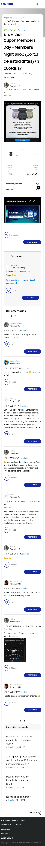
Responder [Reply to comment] (31, 298)
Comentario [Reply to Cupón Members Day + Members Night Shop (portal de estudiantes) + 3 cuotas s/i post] (32, 242)
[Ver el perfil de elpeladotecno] (15, 361)
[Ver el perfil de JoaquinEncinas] (16, 581)
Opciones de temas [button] (37, 24)
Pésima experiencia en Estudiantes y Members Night (18, 780)
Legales (4, 834)
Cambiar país (7, 838)
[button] (37, 84)
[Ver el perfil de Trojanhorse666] (16, 323)
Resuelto (21, 30)
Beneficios (8, 96)
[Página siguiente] (20, 316)
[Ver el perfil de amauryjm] (13, 399)
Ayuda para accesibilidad (12, 820)
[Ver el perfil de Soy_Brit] (14, 265)
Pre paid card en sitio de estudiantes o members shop (19, 740)
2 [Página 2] (15, 316)
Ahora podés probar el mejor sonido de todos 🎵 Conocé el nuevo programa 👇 (22, 760)
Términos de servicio (11, 825)
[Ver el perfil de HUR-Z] (12, 84)
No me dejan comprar (17, 796)
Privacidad (6, 829)
